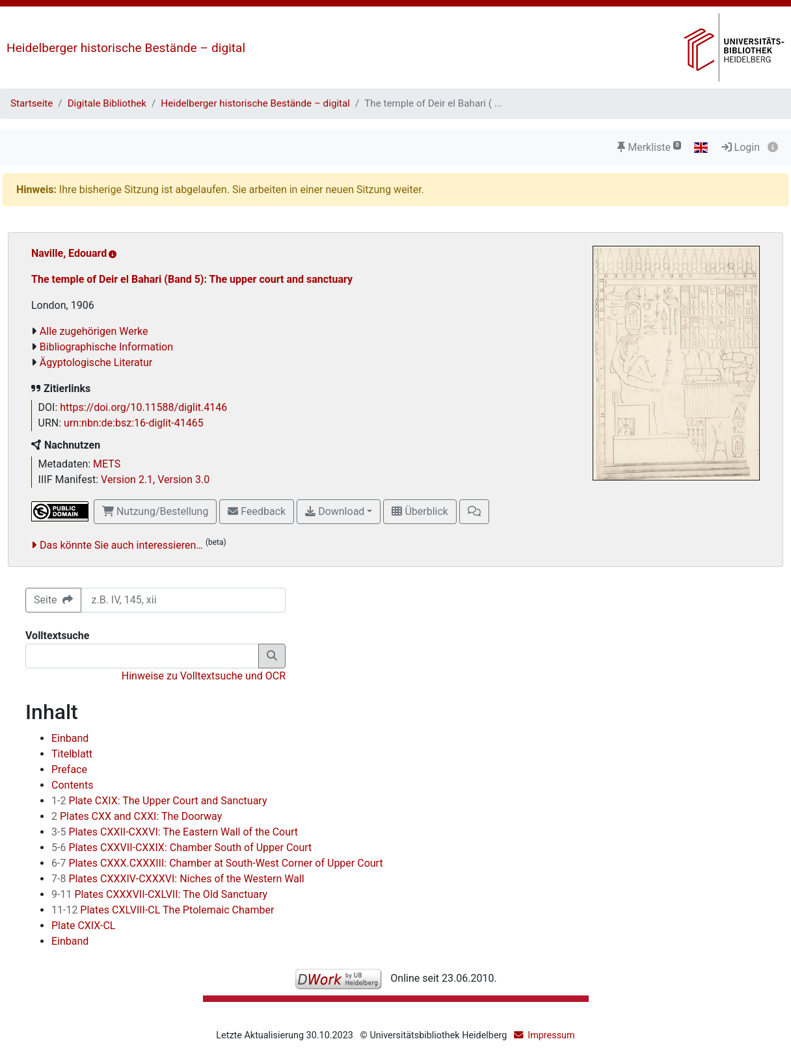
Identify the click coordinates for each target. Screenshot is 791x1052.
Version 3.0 (183, 479)
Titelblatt (71, 754)
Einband (69, 738)
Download (334, 511)
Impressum (551, 1035)
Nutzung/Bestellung (155, 511)
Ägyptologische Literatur (96, 362)
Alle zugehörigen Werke (94, 331)
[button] (474, 511)
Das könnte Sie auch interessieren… (121, 545)
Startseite (31, 103)
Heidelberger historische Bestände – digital (126, 47)
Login (740, 147)
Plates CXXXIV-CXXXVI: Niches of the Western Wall (177, 879)
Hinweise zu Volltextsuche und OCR (204, 676)
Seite (53, 600)
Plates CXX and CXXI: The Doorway (136, 816)
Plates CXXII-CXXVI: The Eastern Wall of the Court (174, 832)
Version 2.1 (127, 479)
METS (106, 464)
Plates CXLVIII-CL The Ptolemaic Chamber (162, 910)
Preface (69, 769)
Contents (72, 785)
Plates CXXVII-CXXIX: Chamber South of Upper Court (181, 847)
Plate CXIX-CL (83, 925)
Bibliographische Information (106, 347)
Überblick (420, 511)
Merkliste (649, 147)
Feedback (257, 511)
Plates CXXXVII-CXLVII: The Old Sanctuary (159, 894)
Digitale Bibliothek (107, 103)
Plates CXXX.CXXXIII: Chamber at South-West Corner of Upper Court (217, 863)
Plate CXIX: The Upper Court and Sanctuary (159, 801)
